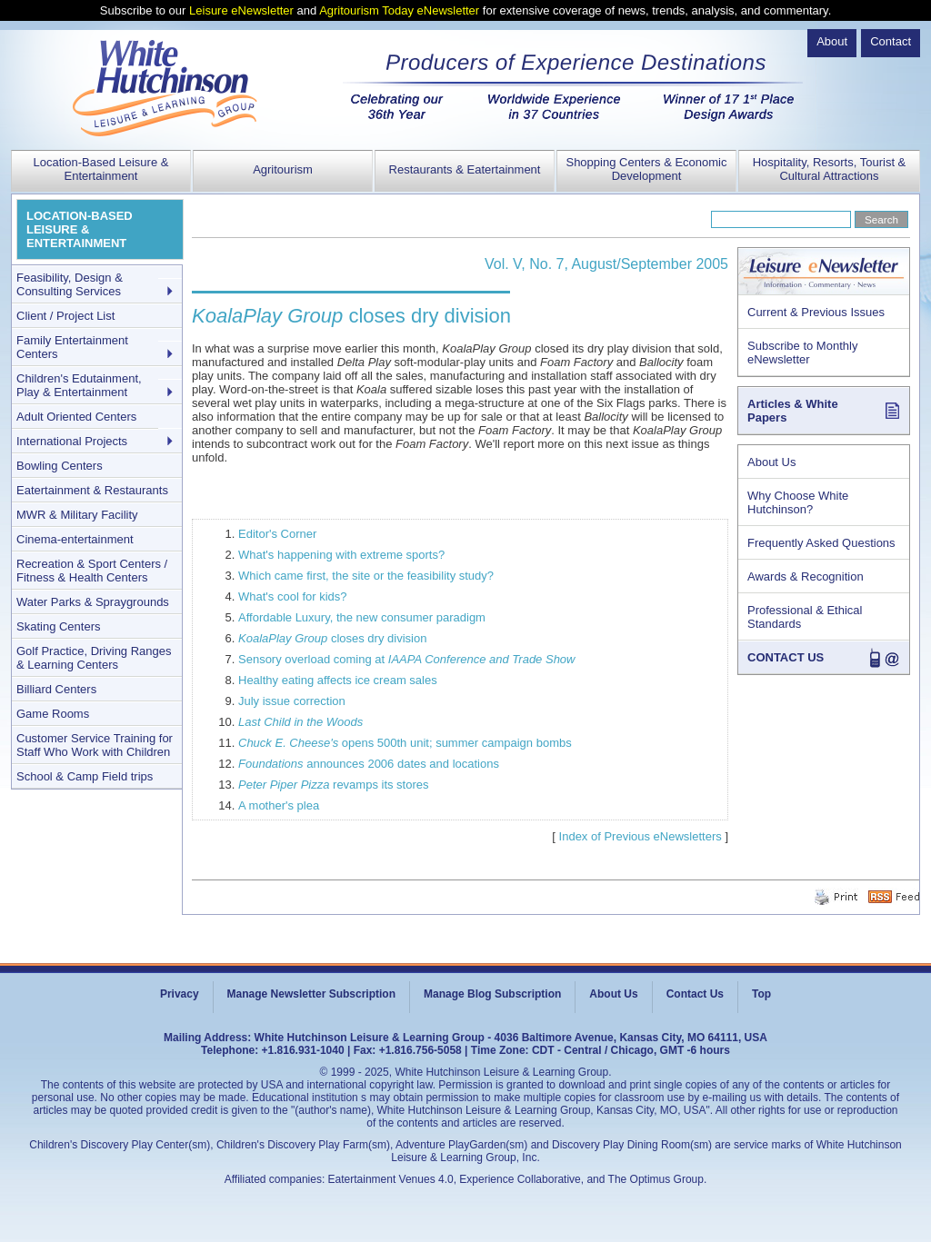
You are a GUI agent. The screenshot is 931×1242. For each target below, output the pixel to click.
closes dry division (332, 638)
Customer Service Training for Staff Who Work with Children (94, 745)
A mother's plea (278, 805)
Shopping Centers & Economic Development (646, 169)
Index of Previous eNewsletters (640, 836)
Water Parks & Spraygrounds (92, 602)
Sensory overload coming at (406, 659)
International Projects (71, 441)
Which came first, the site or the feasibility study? (366, 575)
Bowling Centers (59, 465)
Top (761, 994)
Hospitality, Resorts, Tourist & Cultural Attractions (829, 169)
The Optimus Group (656, 1179)
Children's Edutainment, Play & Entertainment (79, 385)
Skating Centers (58, 626)
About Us (771, 462)
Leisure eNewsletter (241, 10)
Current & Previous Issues (816, 312)
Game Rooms (52, 713)
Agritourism (283, 169)
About (831, 41)
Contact (890, 41)
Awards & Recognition (805, 576)
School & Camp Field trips (84, 776)
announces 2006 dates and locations (368, 763)
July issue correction (291, 701)
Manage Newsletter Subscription (311, 994)
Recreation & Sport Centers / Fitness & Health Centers (91, 570)
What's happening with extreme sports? (341, 554)
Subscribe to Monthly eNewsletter (802, 352)
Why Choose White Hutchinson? (797, 502)
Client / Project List (65, 316)
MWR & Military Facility (77, 515)
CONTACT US (785, 657)
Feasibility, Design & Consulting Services (69, 284)
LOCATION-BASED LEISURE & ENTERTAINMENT (79, 229)
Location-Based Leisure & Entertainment (101, 169)
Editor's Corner (277, 534)
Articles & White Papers (792, 410)
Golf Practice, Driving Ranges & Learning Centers (94, 657)
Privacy (179, 994)
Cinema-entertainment (75, 539)
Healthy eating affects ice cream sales (337, 680)
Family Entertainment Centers (72, 347)
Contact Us (695, 994)
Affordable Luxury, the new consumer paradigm (362, 617)
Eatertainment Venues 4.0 (391, 1179)
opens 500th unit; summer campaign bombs (405, 743)
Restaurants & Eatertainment (465, 169)
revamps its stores (333, 784)
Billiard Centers (56, 689)
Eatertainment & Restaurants (92, 490)
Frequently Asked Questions (821, 543)
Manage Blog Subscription (492, 994)
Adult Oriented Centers (76, 416)
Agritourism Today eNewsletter (399, 10)
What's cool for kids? (292, 596)
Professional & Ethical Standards (804, 617)
